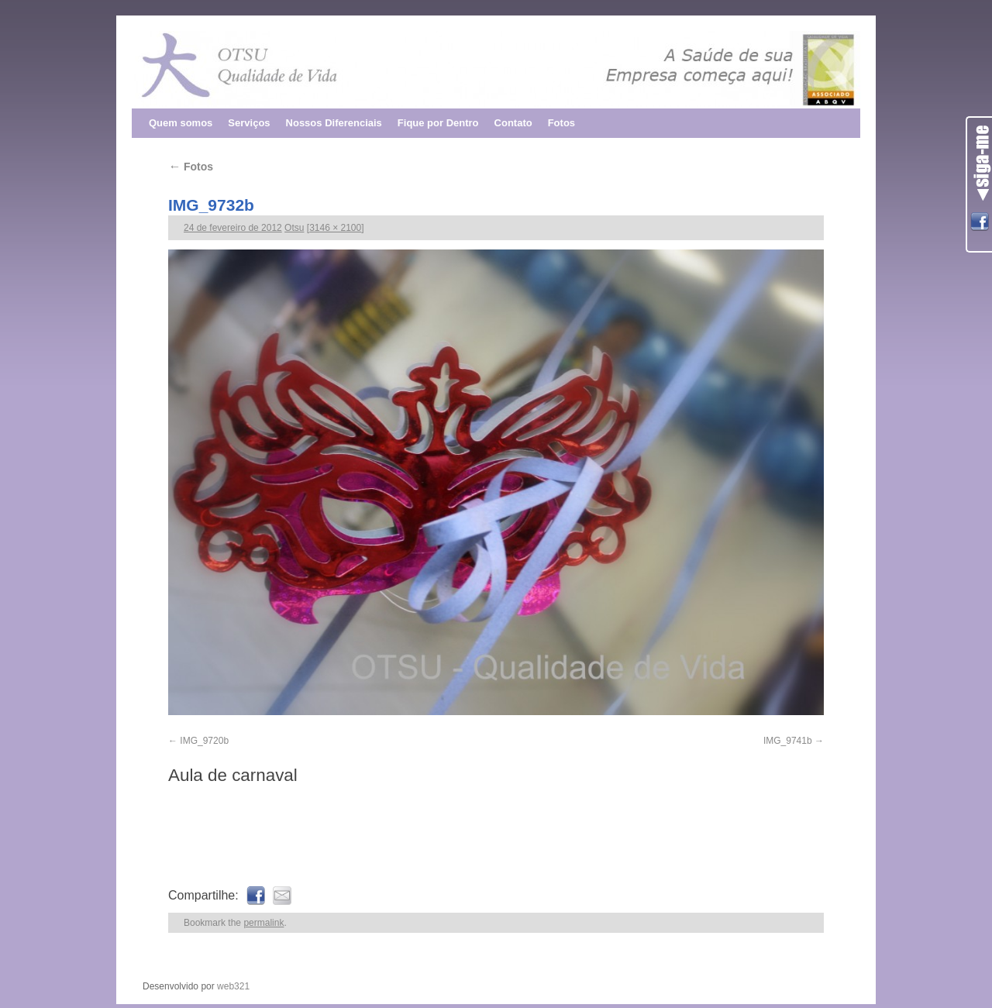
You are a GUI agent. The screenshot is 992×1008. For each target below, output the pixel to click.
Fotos (561, 123)
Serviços (249, 123)
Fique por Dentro (438, 123)
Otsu (294, 227)
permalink (263, 922)
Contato (513, 123)
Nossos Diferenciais (334, 123)
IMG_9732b (211, 205)
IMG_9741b (787, 740)
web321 (233, 986)
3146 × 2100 (335, 227)
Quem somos (180, 123)
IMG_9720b (204, 740)
